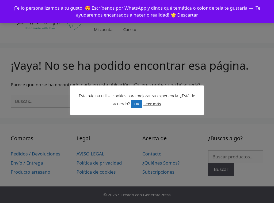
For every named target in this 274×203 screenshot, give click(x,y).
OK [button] (136, 104)
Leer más (152, 103)
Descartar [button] (187, 15)
